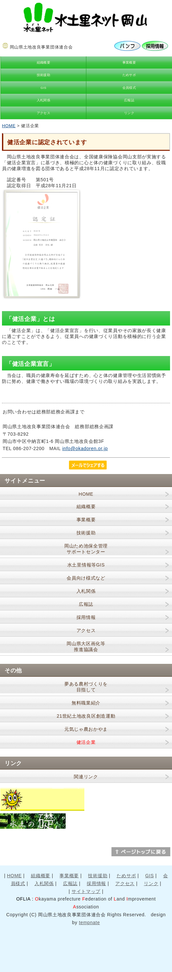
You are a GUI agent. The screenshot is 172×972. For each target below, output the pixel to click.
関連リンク (86, 776)
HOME (8, 125)
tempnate (89, 922)
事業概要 (129, 62)
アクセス (44, 113)
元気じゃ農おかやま (86, 729)
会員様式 (129, 87)
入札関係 (44, 100)
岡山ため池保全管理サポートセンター (86, 548)
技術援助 (44, 75)
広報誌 (129, 100)
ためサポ (129, 75)
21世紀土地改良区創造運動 (86, 716)
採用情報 (86, 617)
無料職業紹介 (86, 702)
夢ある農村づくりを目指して (86, 686)
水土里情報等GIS (86, 564)
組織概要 (44, 62)
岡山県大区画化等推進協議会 (86, 646)
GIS (44, 87)
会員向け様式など (86, 578)
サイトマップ (86, 891)
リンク (129, 113)
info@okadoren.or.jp (85, 448)
